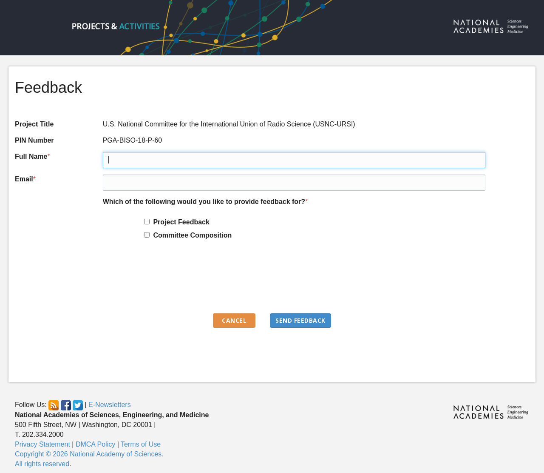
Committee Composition (191, 235)
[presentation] (167, 280)
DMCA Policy (95, 444)
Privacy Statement (42, 444)
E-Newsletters (109, 405)
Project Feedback (180, 222)
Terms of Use (141, 444)
